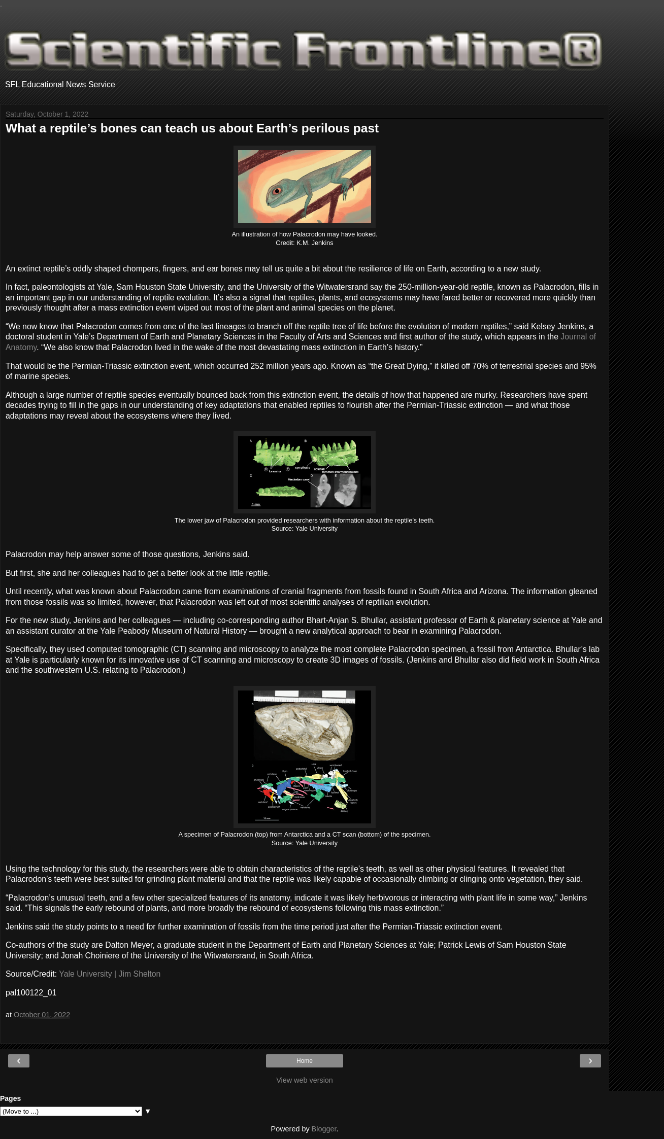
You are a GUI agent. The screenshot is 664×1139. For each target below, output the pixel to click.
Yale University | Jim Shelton (109, 974)
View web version (304, 1080)
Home (304, 1060)
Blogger (324, 1129)
